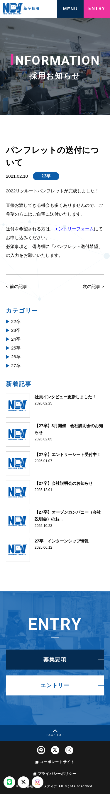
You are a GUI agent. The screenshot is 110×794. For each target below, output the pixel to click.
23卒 (16, 330)
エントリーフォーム (74, 228)
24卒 (16, 339)
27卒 (16, 365)
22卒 (46, 176)
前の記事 (18, 286)
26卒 (16, 356)
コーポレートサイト (57, 762)
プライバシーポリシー (57, 774)
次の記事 (91, 286)
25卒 (16, 347)
